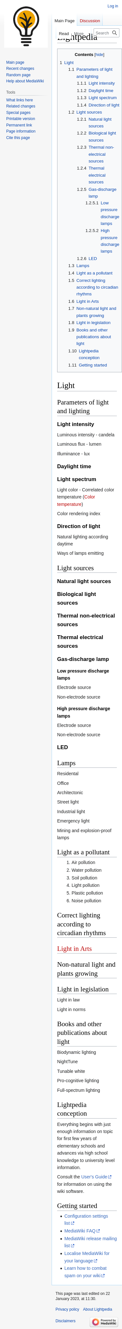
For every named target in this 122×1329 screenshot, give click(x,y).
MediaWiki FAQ (79, 1230)
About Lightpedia (97, 1309)
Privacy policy (67, 1309)
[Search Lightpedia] (106, 32)
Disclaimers (66, 1321)
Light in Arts (74, 949)
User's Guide (94, 1176)
